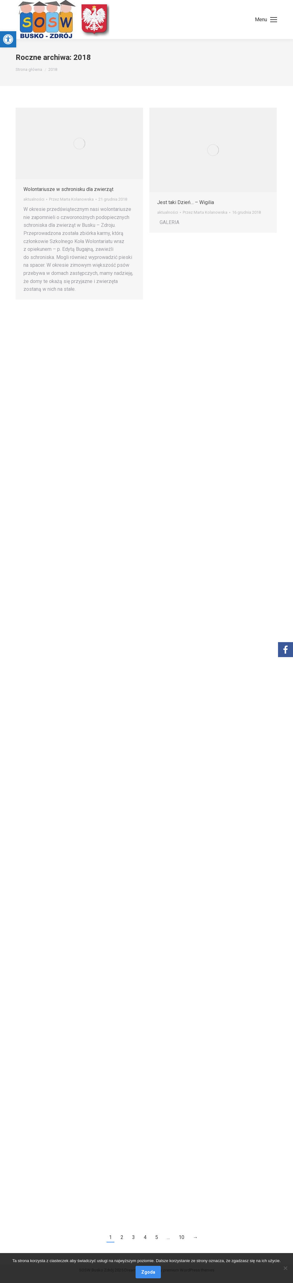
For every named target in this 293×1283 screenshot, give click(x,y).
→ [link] (195, 1237)
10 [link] (181, 1237)
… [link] (168, 1237)
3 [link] (133, 1237)
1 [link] (110, 1237)
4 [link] (145, 1237)
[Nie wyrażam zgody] (285, 1268)
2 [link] (122, 1237)
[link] (8, 39)
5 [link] (156, 1237)
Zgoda (148, 1272)
